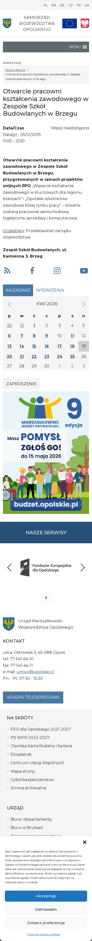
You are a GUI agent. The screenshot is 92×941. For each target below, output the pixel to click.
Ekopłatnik (21, 754)
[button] (84, 841)
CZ (70, 5)
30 (9, 325)
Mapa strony (23, 771)
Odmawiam (46, 909)
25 (72, 356)
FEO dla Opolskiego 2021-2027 (41, 729)
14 (21, 346)
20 (9, 356)
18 (72, 346)
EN (54, 5)
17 (59, 346)
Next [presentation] (82, 567)
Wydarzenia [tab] (50, 290)
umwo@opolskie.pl (35, 671)
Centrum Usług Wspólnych (37, 762)
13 (9, 346)
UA (87, 5)
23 (46, 356)
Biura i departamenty (31, 819)
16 (47, 346)
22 (34, 356)
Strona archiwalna (28, 788)
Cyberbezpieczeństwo (32, 779)
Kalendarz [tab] (18, 290)
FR (79, 5)
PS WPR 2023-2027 (30, 737)
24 (59, 356)
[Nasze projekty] (69, 23)
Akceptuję (46, 896)
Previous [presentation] (9, 567)
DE (62, 5)
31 (22, 325)
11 (72, 335)
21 (22, 356)
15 (34, 346)
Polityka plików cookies (43, 934)
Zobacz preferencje (46, 922)
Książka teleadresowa (33, 697)
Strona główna (15, 70)
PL (46, 5)
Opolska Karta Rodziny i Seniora (41, 746)
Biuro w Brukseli (27, 827)
